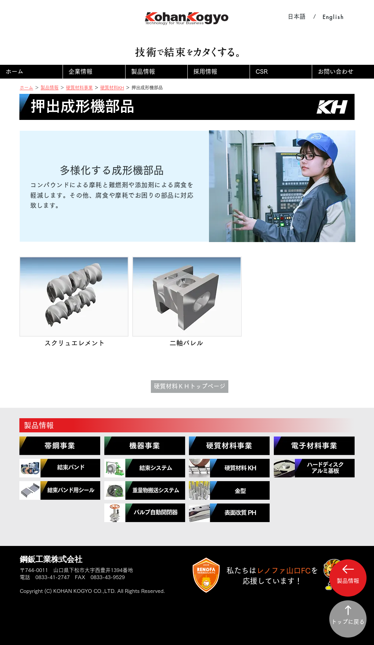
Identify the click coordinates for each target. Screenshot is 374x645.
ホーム (26, 87)
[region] (59, 445)
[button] (94, 72)
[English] (333, 17)
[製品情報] (187, 425)
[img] (74, 308)
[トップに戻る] (348, 619)
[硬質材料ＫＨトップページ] (189, 386)
